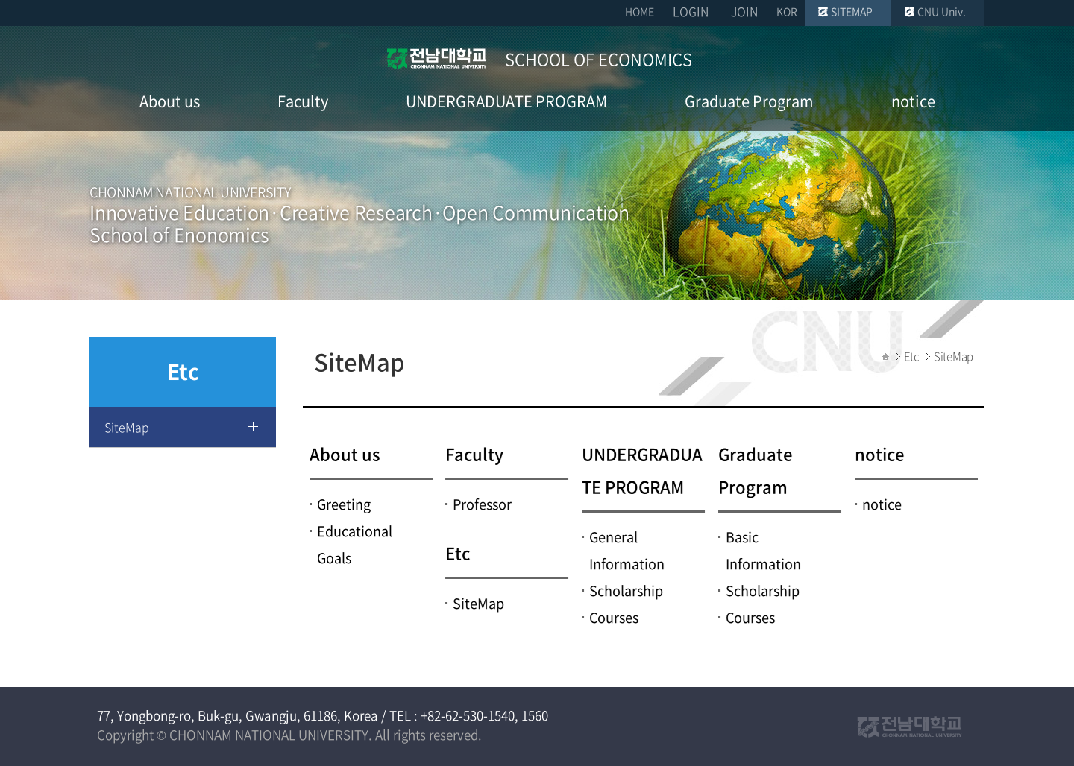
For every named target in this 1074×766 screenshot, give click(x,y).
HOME (639, 11)
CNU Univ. (941, 11)
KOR (786, 11)
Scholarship (626, 590)
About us (345, 453)
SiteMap (126, 427)
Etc (457, 552)
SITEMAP (852, 11)
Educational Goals (354, 544)
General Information (627, 550)
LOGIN (691, 11)
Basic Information (763, 550)
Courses (613, 617)
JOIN (744, 11)
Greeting (344, 504)
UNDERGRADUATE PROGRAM (642, 469)
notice (879, 453)
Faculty (474, 453)
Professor (482, 504)
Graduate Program (755, 469)
